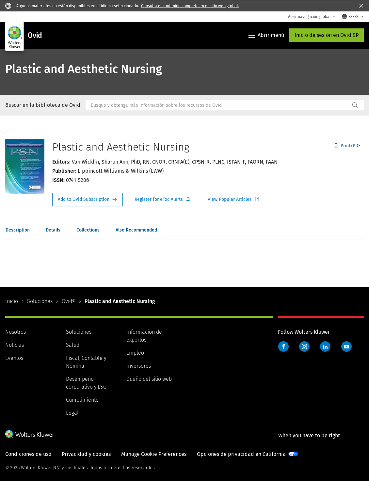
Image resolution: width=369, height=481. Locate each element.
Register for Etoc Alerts (162, 199)
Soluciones (40, 301)
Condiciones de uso (28, 454)
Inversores (138, 366)
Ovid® (68, 301)
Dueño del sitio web (149, 379)
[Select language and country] (353, 16)
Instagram (304, 346)
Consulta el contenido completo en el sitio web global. (190, 6)
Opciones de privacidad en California (241, 454)
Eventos (14, 358)
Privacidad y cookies (86, 454)
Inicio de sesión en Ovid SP (327, 35)
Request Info (87, 199)
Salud (72, 345)
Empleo (135, 353)
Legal (72, 413)
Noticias (14, 345)
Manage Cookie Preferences (153, 454)
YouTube (346, 346)
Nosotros (15, 332)
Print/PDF (347, 146)
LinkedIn (325, 346)
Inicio (11, 301)
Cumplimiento (82, 400)
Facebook (283, 346)
